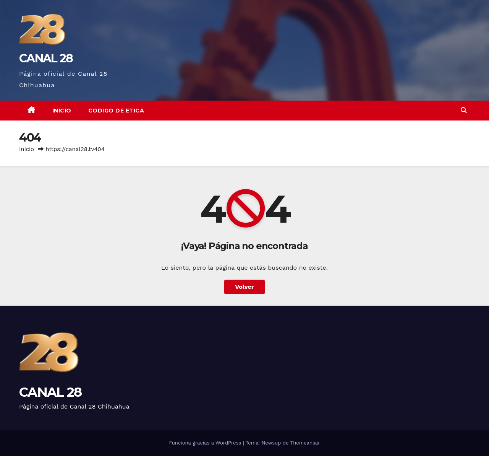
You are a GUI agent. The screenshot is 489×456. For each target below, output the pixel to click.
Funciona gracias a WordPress (206, 443)
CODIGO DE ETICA (116, 110)
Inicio (61, 110)
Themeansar (305, 443)
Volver (244, 286)
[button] (464, 110)
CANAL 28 (46, 58)
